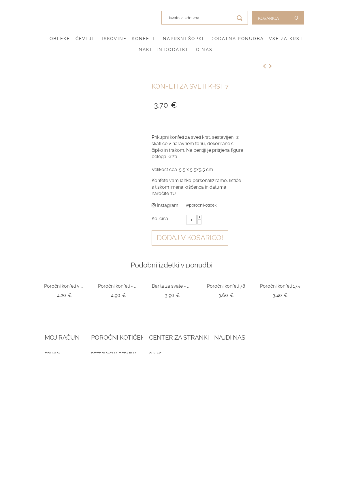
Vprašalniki (108, 381)
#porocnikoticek (201, 205)
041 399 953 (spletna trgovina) (273, 387)
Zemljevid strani (63, 374)
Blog (100, 360)
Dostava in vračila (166, 374)
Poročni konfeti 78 (226, 286)
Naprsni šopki (183, 38)
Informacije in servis (169, 381)
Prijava (52, 353)
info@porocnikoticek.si (278, 404)
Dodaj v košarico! (190, 238)
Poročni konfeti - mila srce (118, 286)
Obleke (60, 38)
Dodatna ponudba (237, 38)
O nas (204, 49)
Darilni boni (108, 367)
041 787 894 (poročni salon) (273, 395)
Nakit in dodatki (163, 49)
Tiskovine (113, 38)
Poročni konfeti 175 (280, 286)
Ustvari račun (61, 360)
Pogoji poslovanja (167, 360)
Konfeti (143, 38)
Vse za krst (286, 38)
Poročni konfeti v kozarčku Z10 (64, 286)
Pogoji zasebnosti (166, 367)
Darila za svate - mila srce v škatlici (172, 286)
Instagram (165, 205)
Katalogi (104, 374)
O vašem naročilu (64, 367)
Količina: (160, 218)
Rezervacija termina (118, 353)
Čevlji (85, 38)
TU (173, 193)
